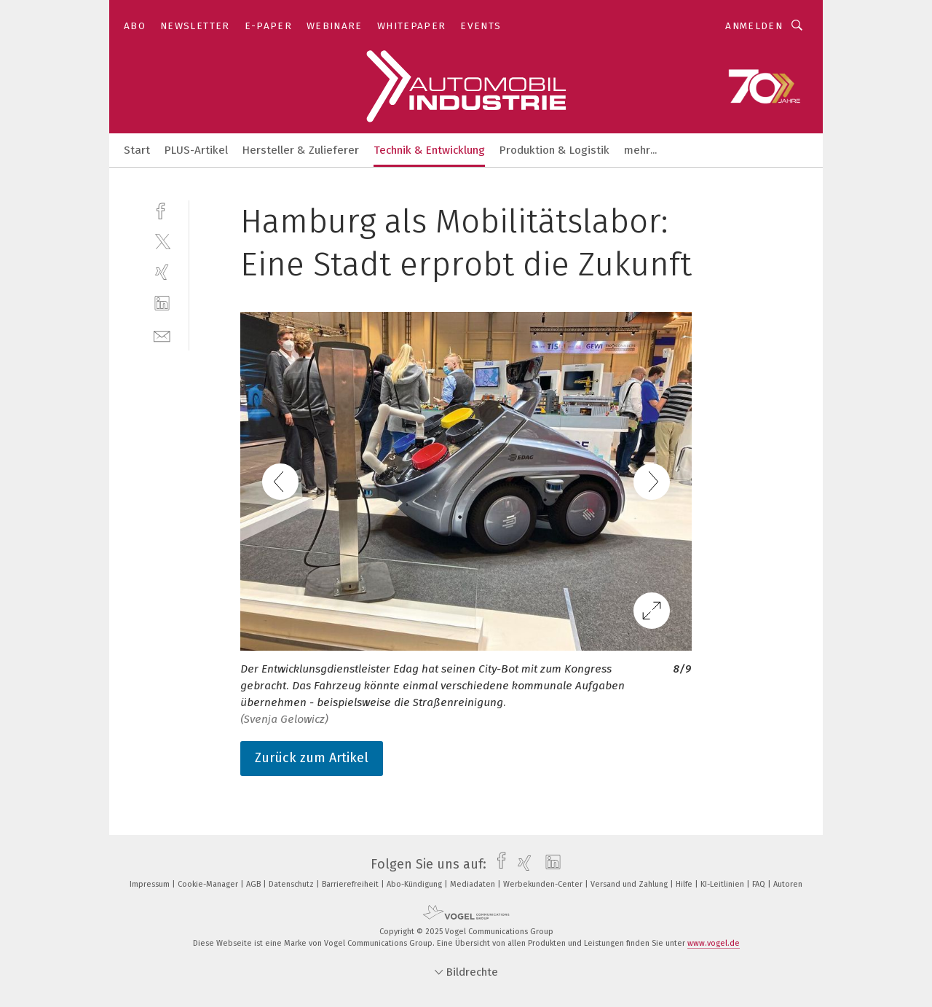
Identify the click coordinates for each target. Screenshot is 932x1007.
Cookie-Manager (209, 884)
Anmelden (754, 26)
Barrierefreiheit (351, 884)
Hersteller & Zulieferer (300, 150)
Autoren (787, 884)
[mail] (162, 335)
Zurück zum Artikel (311, 758)
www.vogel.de (713, 943)
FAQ (759, 884)
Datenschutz (292, 884)
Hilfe (685, 884)
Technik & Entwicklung (429, 150)
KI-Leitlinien (723, 884)
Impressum (151, 884)
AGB (254, 884)
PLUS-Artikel (196, 150)
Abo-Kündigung (415, 884)
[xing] (162, 272)
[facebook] (162, 209)
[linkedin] (162, 303)
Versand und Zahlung (630, 884)
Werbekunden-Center (544, 884)
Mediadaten (473, 884)
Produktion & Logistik (554, 150)
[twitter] (162, 241)
